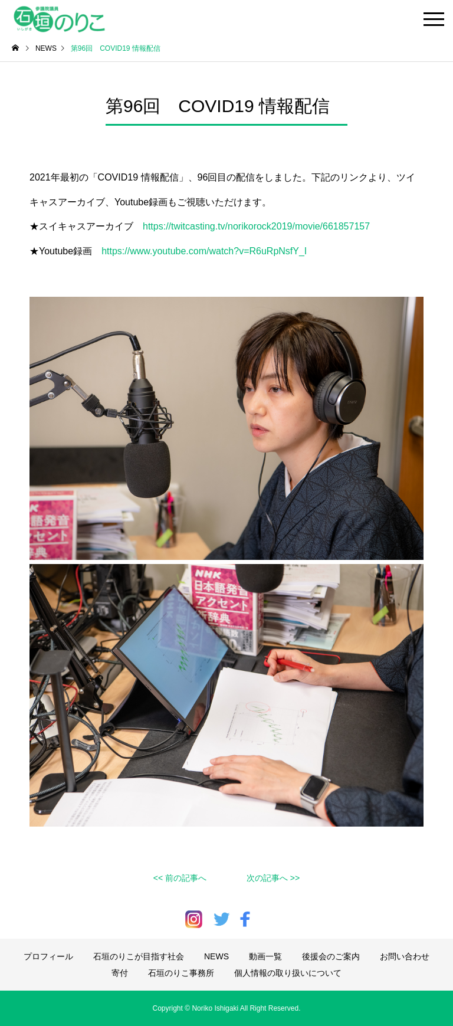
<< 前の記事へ (179, 878)
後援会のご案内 (331, 956)
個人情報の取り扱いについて (288, 973)
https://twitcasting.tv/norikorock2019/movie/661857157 (256, 226)
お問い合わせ (404, 956)
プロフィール (48, 956)
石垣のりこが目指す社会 (138, 956)
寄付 (119, 973)
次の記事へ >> (273, 878)
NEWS (216, 956)
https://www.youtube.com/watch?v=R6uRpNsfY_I (204, 251)
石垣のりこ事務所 (181, 973)
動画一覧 (265, 956)
